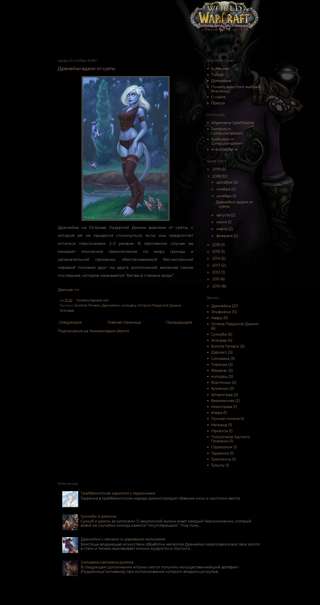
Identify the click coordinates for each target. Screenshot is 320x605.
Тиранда (219, 364)
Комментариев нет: (93, 300)
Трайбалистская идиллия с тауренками (118, 493)
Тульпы (218, 465)
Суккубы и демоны (98, 516)
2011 (216, 279)
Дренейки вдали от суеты (86, 68)
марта (222, 229)
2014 (216, 258)
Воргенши (221, 382)
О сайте (218, 97)
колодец (128, 305)
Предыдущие (179, 322)
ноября (223, 189)
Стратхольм (221, 447)
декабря (224, 182)
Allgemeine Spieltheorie (232, 123)
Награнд (219, 425)
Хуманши (220, 388)
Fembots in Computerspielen (226, 131)
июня (222, 222)
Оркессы (219, 431)
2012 (216, 272)
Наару (216, 318)
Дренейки (111, 305)
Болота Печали (87, 305)
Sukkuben (220, 69)
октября (224, 196)
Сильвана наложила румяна (107, 562)
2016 (216, 245)
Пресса (218, 103)
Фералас (219, 370)
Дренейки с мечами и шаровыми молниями (123, 539)
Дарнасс (219, 352)
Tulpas (217, 75)
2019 (216, 169)
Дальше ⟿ (68, 290)
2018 (217, 176)
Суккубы (219, 334)
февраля (225, 236)
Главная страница (124, 322)
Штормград (222, 395)
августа (223, 215)
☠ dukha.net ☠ (224, 149)
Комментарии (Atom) (109, 331)
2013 (216, 265)
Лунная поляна (225, 419)
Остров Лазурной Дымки (159, 305)
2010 (217, 286)
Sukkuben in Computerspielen (226, 141)
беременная (222, 401)
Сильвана (220, 358)
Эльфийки (221, 312)
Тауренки (220, 453)
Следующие (70, 322)
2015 (216, 251)
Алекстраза (221, 407)
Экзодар (67, 310)
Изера (216, 413)
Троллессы (221, 459)
